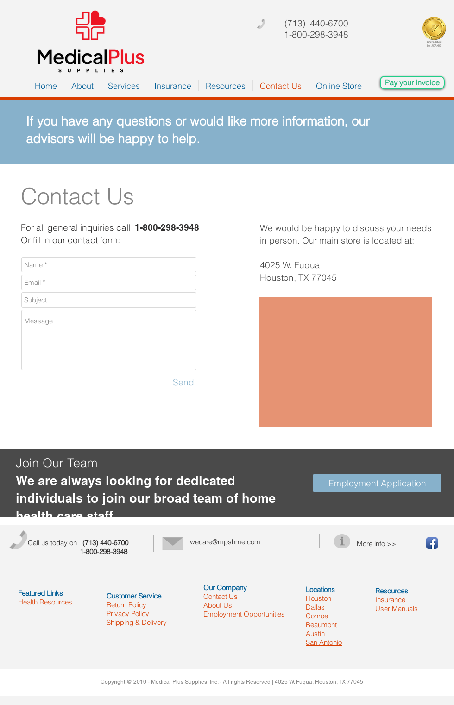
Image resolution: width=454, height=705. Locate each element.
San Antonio (324, 642)
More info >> (376, 543)
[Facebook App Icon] (432, 543)
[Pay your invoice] (412, 82)
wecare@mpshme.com (225, 541)
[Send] (183, 382)
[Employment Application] (377, 483)
